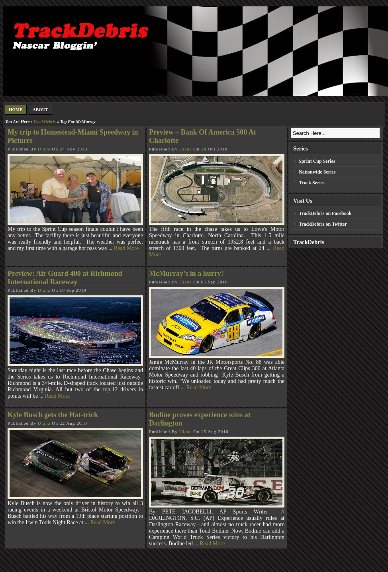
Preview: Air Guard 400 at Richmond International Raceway (65, 277)
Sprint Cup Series (317, 161)
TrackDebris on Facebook (325, 213)
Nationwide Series (317, 172)
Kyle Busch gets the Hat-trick (53, 415)
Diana (44, 148)
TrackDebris (44, 121)
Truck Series (312, 182)
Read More (126, 248)
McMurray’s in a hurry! (186, 273)
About (40, 109)
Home (16, 109)
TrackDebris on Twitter (323, 224)
